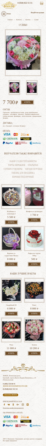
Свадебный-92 (11, 305)
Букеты (27, 19)
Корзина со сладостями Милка (11, 254)
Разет (34, 305)
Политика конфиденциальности (13, 408)
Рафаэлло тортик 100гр (34, 254)
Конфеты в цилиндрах (34, 211)
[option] (14, 87)
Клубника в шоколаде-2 (11, 212)
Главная (10, 19)
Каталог (19, 19)
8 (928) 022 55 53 (25, 3)
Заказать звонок (10, 395)
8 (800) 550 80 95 (9, 384)
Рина (11, 345)
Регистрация (39, 12)
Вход (32, 12)
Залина (34, 345)
